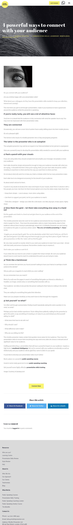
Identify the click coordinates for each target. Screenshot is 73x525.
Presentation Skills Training (10, 498)
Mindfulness (65, 36)
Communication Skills (40, 36)
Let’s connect (54, 3)
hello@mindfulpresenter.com (15, 519)
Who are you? (6, 452)
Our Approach (6, 476)
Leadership (54, 36)
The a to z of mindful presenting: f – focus (51, 228)
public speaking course (30, 359)
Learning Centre (7, 455)
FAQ (3, 464)
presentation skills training (36, 367)
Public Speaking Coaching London (13, 501)
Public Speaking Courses (10, 495)
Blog (3, 485)
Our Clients (5, 479)
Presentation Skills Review (10, 458)
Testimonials (6, 482)
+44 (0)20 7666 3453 (13, 516)
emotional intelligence (20, 348)
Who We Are (6, 473)
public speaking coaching (38, 363)
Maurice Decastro (22, 36)
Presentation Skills (10, 37)
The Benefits (6, 507)
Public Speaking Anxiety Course (12, 504)
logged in (15, 428)
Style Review (6, 461)
